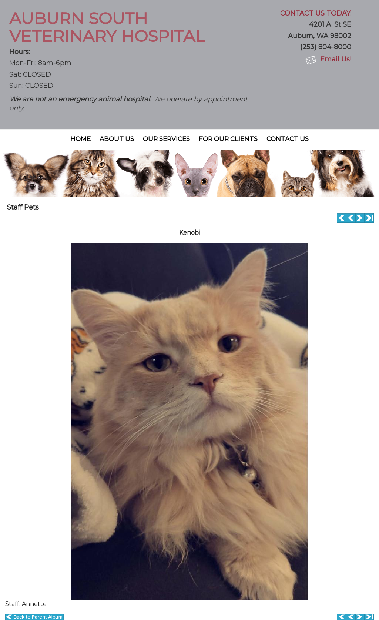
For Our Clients (228, 139)
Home (80, 139)
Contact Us (287, 139)
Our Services (166, 139)
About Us (117, 139)
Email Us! (335, 59)
